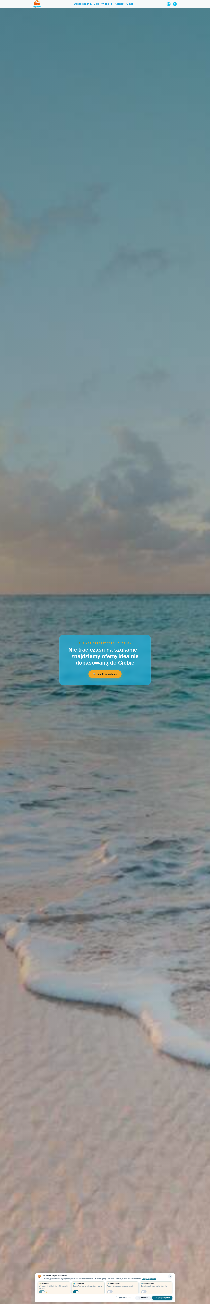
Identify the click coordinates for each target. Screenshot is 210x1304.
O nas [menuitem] (130, 3)
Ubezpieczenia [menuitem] (83, 3)
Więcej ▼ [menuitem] (107, 3)
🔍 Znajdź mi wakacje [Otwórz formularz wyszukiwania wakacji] (105, 674)
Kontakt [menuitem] (119, 3)
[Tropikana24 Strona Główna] (37, 4)
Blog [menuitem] (96, 3)
